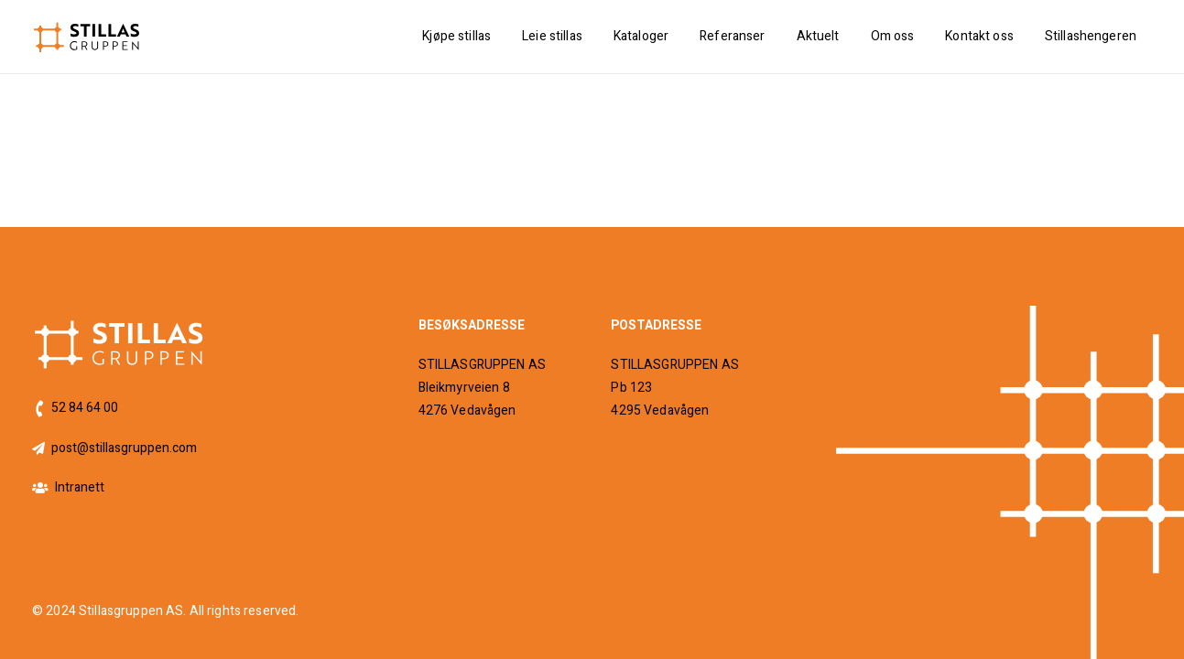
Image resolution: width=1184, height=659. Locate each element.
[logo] (87, 37)
